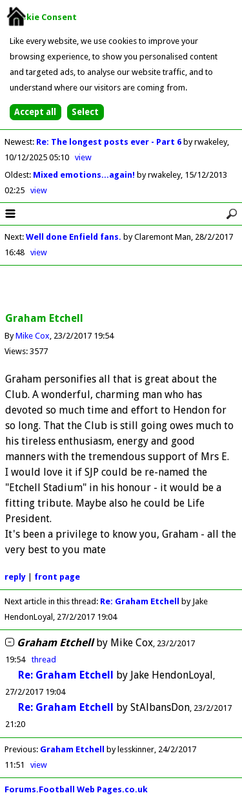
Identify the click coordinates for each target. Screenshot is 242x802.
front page (57, 577)
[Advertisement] (121, 289)
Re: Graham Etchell (139, 601)
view (83, 157)
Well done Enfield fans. (73, 237)
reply (15, 577)
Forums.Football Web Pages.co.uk (76, 789)
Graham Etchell (72, 749)
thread (44, 659)
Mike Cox (32, 336)
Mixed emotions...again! (85, 175)
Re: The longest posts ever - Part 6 (109, 142)
